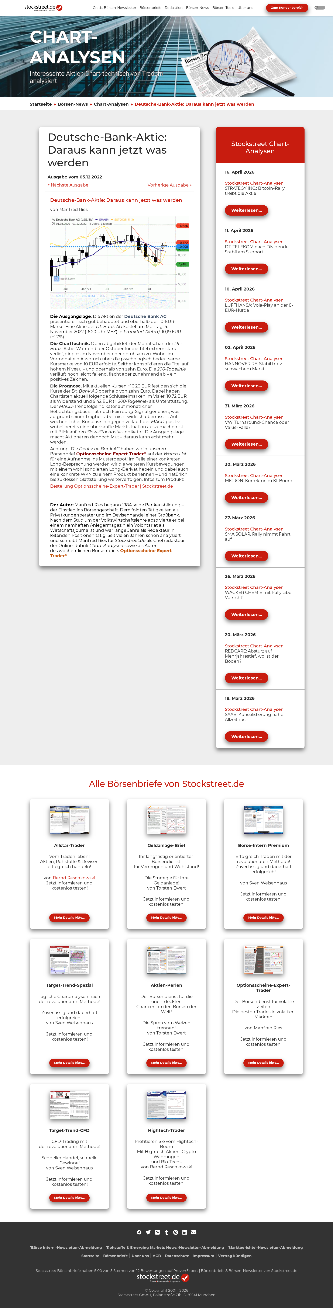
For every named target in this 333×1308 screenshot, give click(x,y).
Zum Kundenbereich (287, 8)
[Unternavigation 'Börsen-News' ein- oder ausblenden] (197, 8)
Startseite (41, 104)
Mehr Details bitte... (69, 917)
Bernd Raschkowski (74, 877)
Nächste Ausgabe (69, 185)
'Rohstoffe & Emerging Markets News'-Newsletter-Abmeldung (165, 1247)
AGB (157, 1255)
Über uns (140, 1255)
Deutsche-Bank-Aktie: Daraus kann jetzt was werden (194, 104)
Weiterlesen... (246, 210)
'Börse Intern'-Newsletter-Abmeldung (66, 1247)
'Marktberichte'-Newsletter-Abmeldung (265, 1247)
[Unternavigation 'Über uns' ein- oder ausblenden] (245, 8)
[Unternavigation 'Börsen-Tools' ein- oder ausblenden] (223, 8)
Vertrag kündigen (235, 1255)
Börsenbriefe (115, 1255)
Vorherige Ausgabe (168, 185)
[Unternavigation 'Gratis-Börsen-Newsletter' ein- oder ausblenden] (114, 8)
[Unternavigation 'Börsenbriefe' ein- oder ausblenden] (150, 8)
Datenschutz (177, 1255)
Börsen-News (73, 104)
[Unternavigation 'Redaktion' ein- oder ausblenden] (174, 8)
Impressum (203, 1255)
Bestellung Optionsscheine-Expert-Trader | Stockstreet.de (111, 486)
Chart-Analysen (111, 104)
